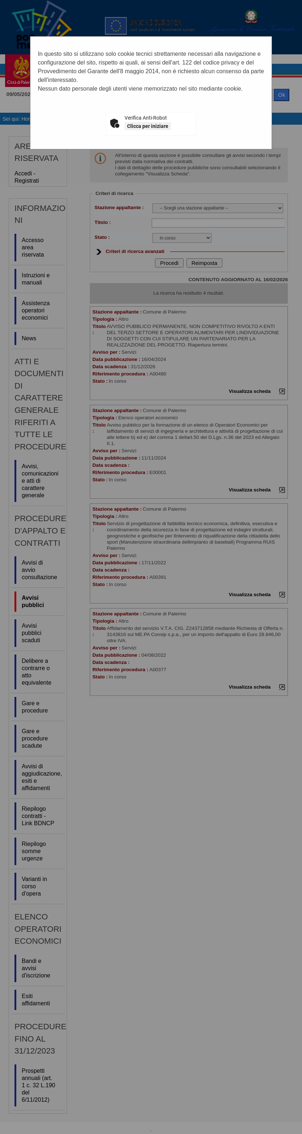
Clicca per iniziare (147, 126)
